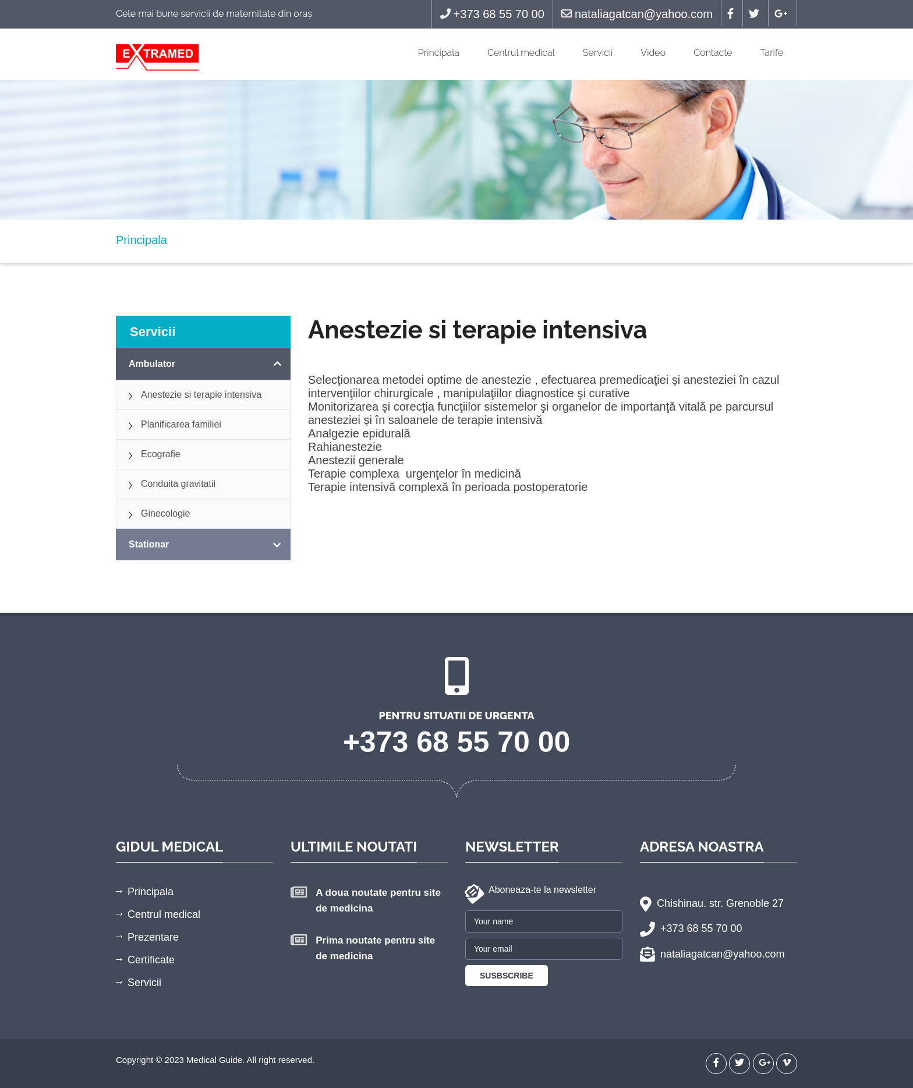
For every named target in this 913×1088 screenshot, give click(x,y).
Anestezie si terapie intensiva (201, 395)
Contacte (712, 52)
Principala (438, 52)
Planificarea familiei (181, 424)
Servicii (598, 52)
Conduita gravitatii (178, 484)
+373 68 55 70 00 (492, 14)
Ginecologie (165, 513)
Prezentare (153, 937)
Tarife (771, 52)
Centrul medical (521, 52)
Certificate (151, 960)
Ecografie (161, 454)
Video (653, 52)
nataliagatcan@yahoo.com (637, 14)
